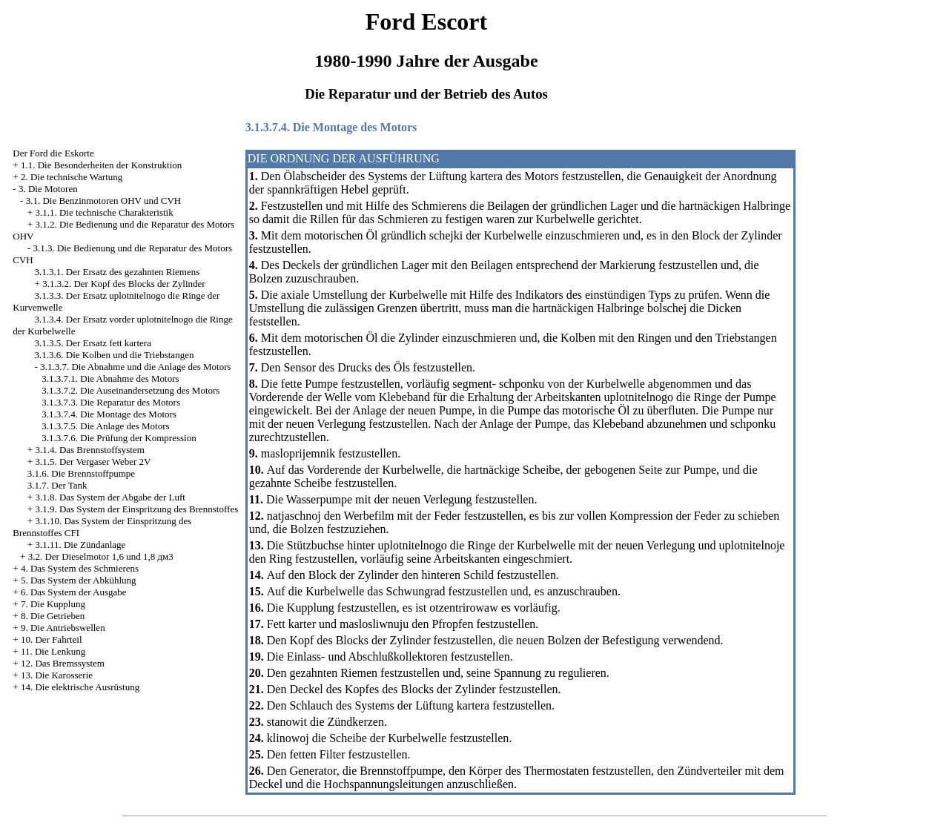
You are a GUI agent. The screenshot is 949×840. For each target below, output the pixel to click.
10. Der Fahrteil (51, 639)
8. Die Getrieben (53, 615)
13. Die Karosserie (57, 675)
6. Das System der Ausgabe (74, 592)
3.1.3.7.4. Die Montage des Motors (109, 414)
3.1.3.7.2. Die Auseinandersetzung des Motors (130, 390)
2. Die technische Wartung (71, 176)
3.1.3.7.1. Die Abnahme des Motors (110, 378)
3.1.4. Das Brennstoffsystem (89, 449)
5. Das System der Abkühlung (78, 580)
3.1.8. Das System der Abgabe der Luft (110, 497)
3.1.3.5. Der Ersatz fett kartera (93, 342)
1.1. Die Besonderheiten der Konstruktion (101, 165)
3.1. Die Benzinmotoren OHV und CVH (104, 200)
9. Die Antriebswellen (63, 627)
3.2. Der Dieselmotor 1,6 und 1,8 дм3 (100, 556)
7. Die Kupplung (53, 603)
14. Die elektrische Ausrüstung (80, 686)
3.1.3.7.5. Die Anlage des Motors (105, 425)
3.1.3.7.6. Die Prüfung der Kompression (119, 437)
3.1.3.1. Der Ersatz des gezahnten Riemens (117, 271)
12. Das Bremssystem (63, 663)
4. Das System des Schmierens (80, 568)
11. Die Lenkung (53, 651)
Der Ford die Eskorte (53, 153)
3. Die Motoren (48, 188)
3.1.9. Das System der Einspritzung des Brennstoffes (136, 509)
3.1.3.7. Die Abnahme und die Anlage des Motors (135, 366)
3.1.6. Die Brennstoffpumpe (81, 473)
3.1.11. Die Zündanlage (80, 544)
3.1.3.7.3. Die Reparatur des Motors (111, 402)
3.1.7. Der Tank (57, 485)
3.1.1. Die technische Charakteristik (104, 212)
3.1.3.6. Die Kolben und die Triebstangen (114, 354)
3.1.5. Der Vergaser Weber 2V (93, 461)
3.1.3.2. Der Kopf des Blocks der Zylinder (123, 283)
